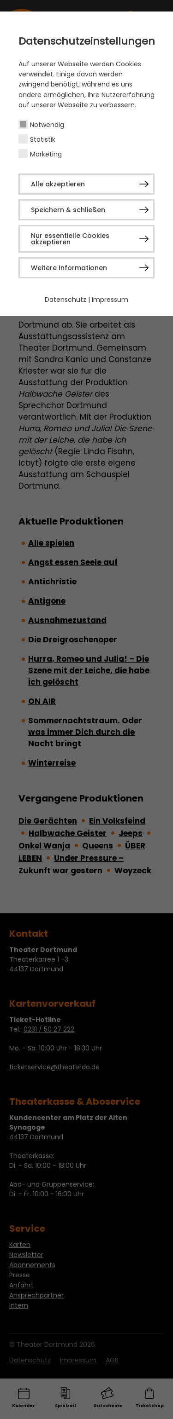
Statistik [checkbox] (42, 139)
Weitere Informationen (69, 267)
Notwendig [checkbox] (47, 124)
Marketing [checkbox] (46, 154)
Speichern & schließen (68, 209)
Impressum (110, 299)
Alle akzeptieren (58, 184)
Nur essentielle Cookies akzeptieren (70, 239)
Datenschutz (65, 299)
